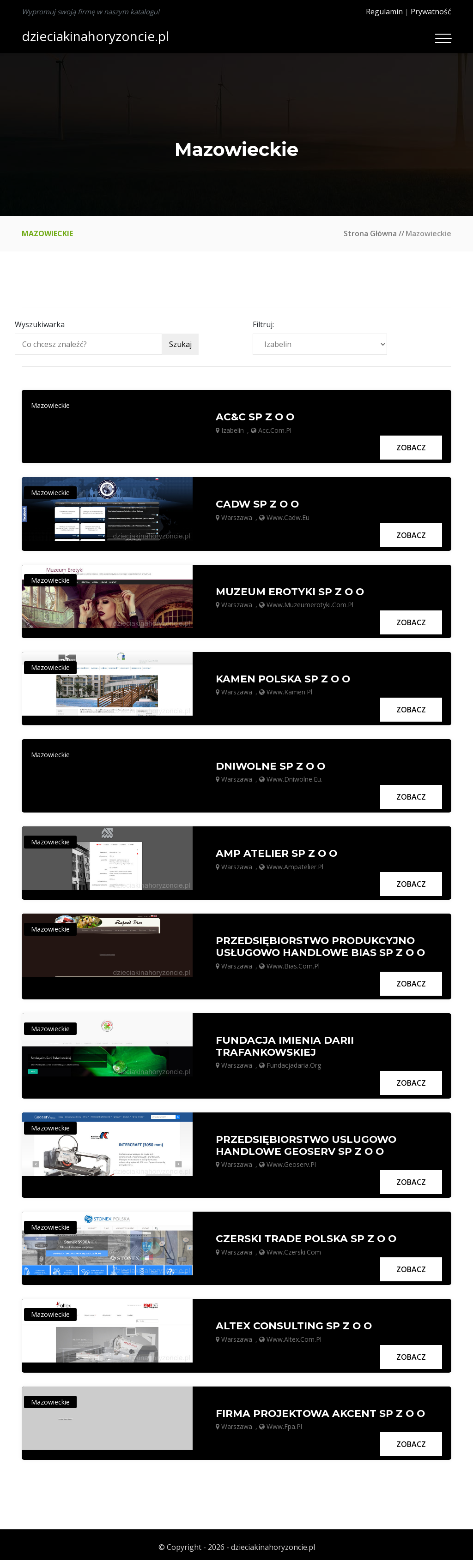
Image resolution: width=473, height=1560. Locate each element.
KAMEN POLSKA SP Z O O (284, 677)
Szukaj (180, 344)
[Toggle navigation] (443, 38)
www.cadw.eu (288, 516)
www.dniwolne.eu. (294, 776)
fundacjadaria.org (294, 1062)
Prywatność (431, 11)
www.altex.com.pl (294, 1334)
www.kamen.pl (289, 690)
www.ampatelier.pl (295, 864)
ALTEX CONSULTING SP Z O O (294, 1321)
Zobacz (411, 447)
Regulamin (384, 11)
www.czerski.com (294, 1247)
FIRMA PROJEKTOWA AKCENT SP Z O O (321, 1408)
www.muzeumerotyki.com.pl (310, 603)
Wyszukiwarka (40, 324)
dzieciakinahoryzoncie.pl (95, 36)
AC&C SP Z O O (256, 417)
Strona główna (370, 233)
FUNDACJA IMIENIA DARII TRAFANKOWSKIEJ (285, 1043)
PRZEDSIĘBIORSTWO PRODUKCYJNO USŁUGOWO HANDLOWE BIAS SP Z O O (322, 944)
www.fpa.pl (284, 1421)
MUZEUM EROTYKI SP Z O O (290, 591)
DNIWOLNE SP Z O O (271, 764)
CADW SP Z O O (258, 503)
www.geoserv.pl (291, 1160)
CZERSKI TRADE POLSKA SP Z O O (307, 1235)
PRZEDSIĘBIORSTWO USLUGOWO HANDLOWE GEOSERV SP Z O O (307, 1142)
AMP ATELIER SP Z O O (277, 851)
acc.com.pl (274, 429)
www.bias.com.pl (293, 962)
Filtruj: (263, 324)
